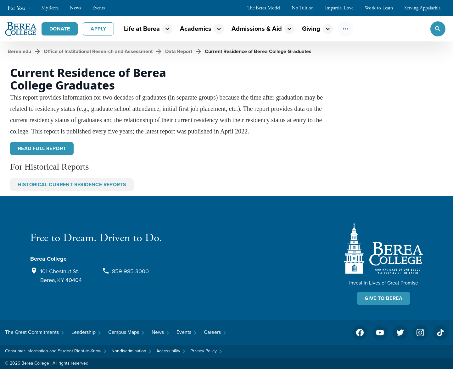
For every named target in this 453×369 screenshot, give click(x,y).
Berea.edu (19, 51)
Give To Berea (383, 298)
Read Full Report (42, 148)
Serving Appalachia (425, 8)
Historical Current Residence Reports (72, 184)
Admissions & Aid (257, 28)
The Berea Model (267, 8)
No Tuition (306, 8)
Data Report (178, 51)
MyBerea (53, 8)
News (78, 8)
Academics (195, 28)
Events (101, 8)
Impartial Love (342, 8)
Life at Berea (142, 28)
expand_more (167, 29)
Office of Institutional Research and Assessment (98, 51)
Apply (98, 28)
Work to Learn (382, 8)
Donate (59, 28)
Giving (311, 28)
